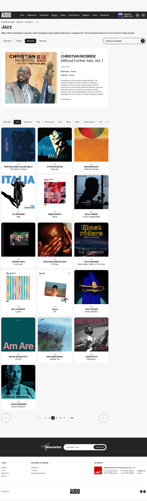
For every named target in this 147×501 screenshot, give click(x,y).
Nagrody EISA (128, 15)
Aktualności (44, 15)
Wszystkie (7, 41)
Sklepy (63, 15)
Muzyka (54, 15)
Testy (22, 15)
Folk (100, 122)
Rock (38, 122)
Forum (95, 15)
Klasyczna (28, 122)
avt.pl (139, 473)
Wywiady (42, 41)
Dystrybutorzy (74, 15)
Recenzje (30, 41)
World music (49, 122)
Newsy (19, 41)
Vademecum (32, 15)
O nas (3, 470)
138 (71, 418)
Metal (68, 122)
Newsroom (5, 473)
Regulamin (34, 467)
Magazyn (86, 15)
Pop (60, 122)
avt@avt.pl (141, 471)
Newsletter (104, 15)
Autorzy (4, 476)
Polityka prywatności (38, 473)
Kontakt (4, 467)
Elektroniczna (89, 122)
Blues (77, 122)
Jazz (17, 122)
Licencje (34, 470)
